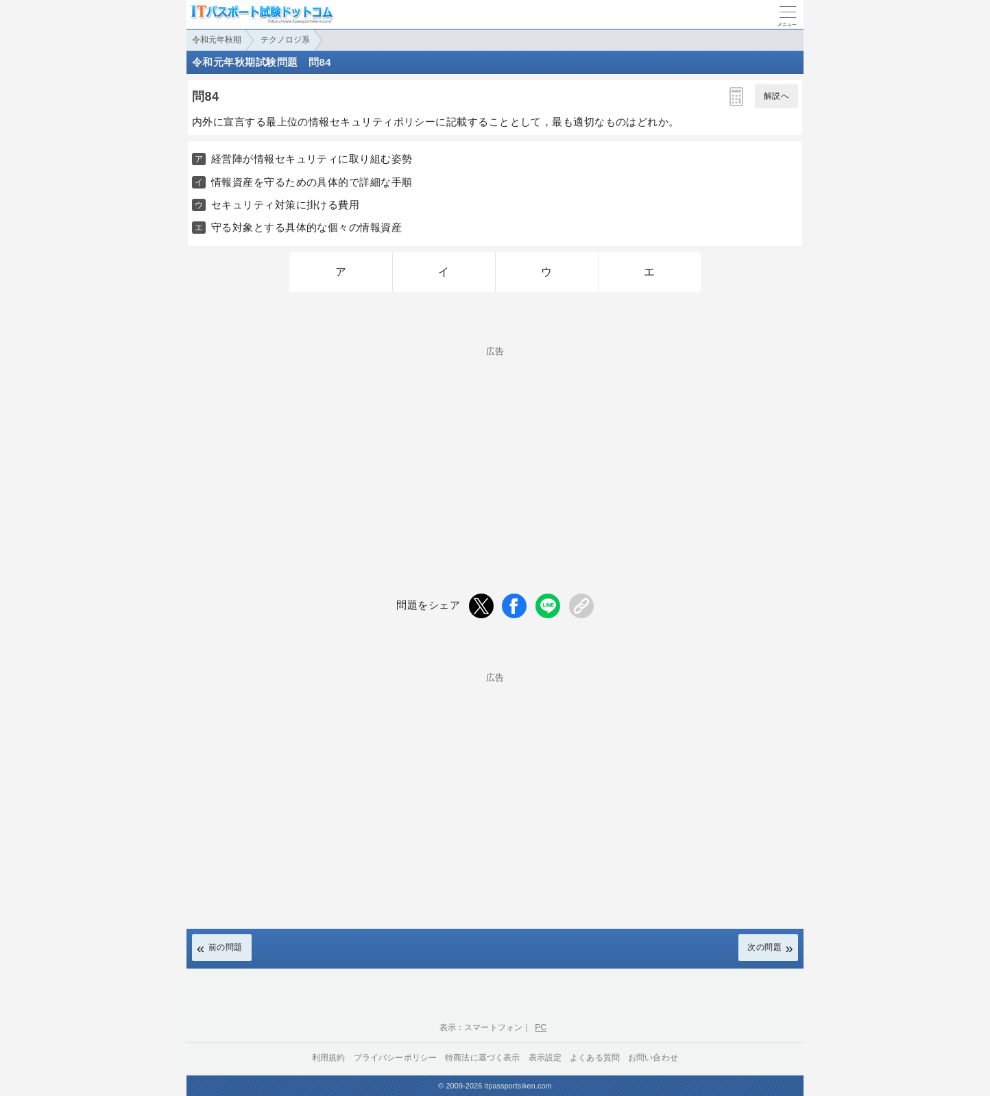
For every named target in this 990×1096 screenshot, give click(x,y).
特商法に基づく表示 (482, 1057)
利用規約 (329, 1057)
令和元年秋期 (216, 40)
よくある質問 (595, 1057)
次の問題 (764, 947)
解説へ (776, 96)
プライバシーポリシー (395, 1057)
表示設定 (545, 1057)
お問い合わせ (653, 1057)
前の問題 (225, 947)
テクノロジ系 (285, 40)
